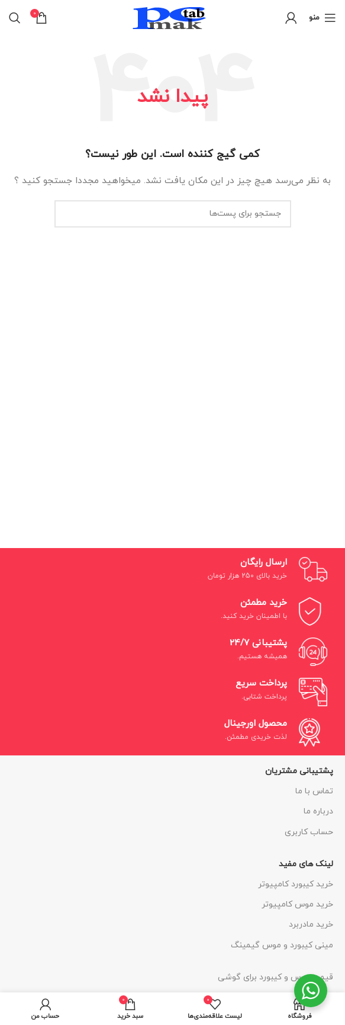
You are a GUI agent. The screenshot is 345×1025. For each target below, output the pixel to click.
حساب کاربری (309, 832)
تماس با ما (314, 791)
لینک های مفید (306, 864)
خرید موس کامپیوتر (297, 904)
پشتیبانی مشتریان (299, 771)
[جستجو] (15, 18)
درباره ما (318, 811)
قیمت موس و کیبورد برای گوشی (275, 977)
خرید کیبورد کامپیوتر (295, 884)
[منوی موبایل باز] (322, 18)
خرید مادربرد (311, 924)
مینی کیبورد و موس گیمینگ (282, 945)
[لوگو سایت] (173, 17)
